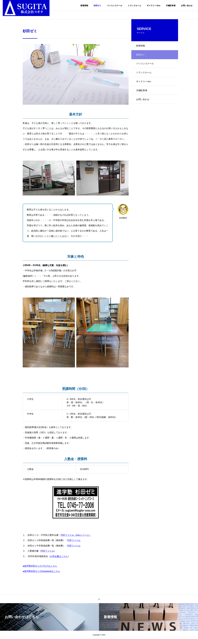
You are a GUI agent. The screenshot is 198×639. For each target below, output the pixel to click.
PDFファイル (73, 540)
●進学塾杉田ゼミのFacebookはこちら (41, 571)
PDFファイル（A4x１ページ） (76, 535)
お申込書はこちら (59, 556)
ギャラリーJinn (153, 5)
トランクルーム (134, 5)
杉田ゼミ (97, 5)
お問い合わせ (187, 5)
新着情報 (84, 5)
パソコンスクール (114, 5)
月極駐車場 (170, 5)
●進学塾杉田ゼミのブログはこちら (40, 566)
